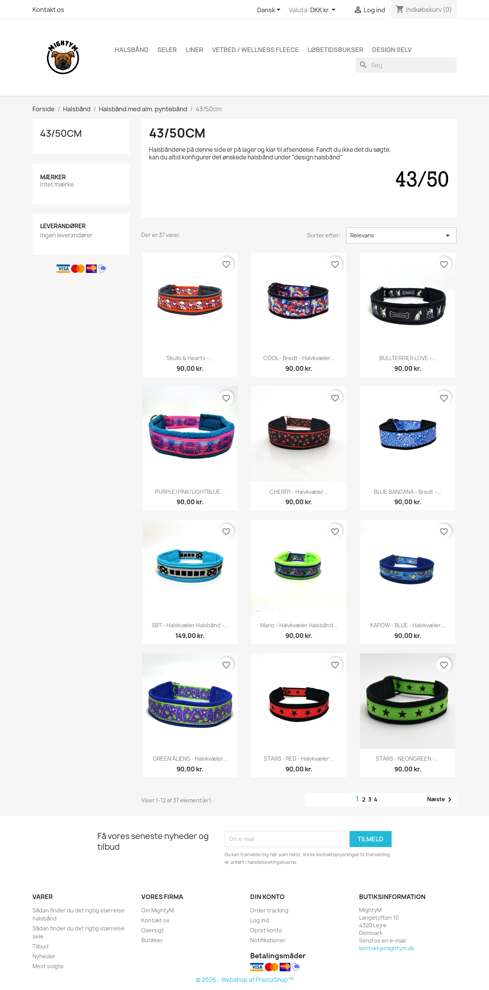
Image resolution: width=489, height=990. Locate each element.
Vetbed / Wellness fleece (255, 49)
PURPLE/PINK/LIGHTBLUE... (190, 491)
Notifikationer (268, 940)
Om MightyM (157, 910)
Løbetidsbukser (335, 49)
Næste (440, 799)
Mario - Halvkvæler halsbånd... (299, 625)
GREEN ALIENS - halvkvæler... (190, 758)
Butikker (152, 940)
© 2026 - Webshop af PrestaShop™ (244, 980)
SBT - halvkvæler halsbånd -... (190, 625)
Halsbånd (132, 49)
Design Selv (391, 49)
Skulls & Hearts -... (190, 358)
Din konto (267, 897)
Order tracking (269, 910)
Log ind (259, 920)
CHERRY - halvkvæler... (299, 491)
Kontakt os (48, 9)
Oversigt (152, 930)
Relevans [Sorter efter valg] (401, 235)
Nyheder (43, 956)
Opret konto (266, 930)
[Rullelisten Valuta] (324, 10)
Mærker (53, 177)
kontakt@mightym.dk (386, 948)
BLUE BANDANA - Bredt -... (407, 491)
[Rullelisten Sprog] (270, 10)
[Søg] (406, 65)
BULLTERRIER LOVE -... (407, 358)
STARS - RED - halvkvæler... (299, 758)
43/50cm (61, 133)
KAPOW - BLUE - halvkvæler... (407, 625)
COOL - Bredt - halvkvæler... (299, 358)
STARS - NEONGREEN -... (407, 758)
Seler (167, 49)
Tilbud (40, 946)
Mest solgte (48, 966)
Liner (194, 49)
